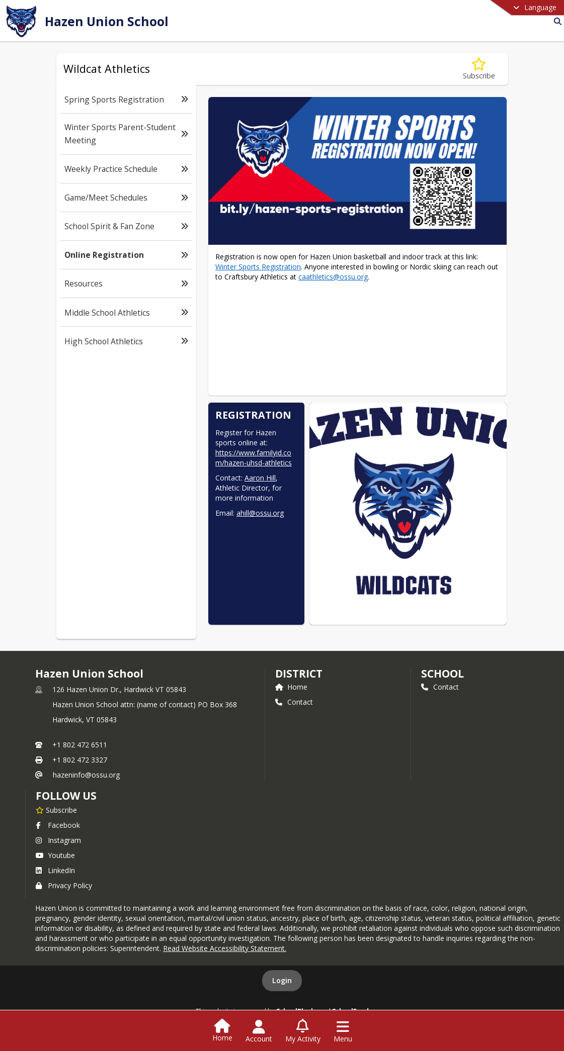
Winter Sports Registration (258, 266)
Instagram (58, 840)
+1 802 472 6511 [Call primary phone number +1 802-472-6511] (79, 744)
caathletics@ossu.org (333, 276)
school (442, 673)
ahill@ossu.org (260, 513)
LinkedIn (55, 870)
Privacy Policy (64, 885)
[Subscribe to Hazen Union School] (56, 809)
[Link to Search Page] (555, 21)
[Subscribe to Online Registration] (479, 69)
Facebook (58, 825)
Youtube (55, 855)
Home (291, 687)
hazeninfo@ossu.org (86, 775)
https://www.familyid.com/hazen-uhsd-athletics (253, 457)
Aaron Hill (260, 478)
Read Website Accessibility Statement (224, 948)
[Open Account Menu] (259, 1031)
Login (282, 980)
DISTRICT (299, 673)
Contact (294, 702)
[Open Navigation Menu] (343, 1031)
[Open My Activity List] (302, 1031)
